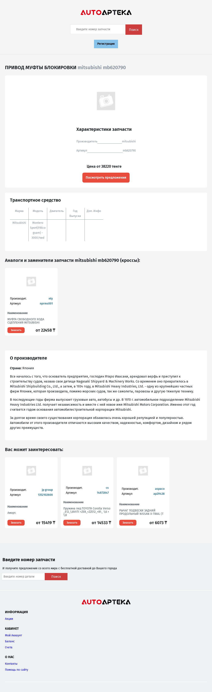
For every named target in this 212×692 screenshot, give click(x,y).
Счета (8, 647)
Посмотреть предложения (106, 177)
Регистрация (106, 44)
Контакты (11, 664)
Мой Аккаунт (13, 635)
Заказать (16, 330)
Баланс (10, 641)
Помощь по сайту (16, 670)
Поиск (134, 30)
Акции (9, 619)
